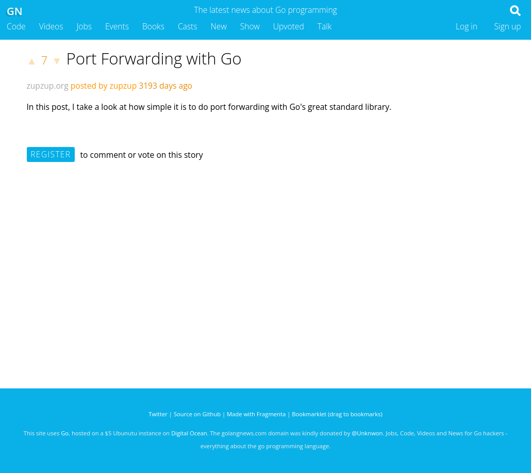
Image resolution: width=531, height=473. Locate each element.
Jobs (84, 26)
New (219, 26)
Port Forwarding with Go (153, 58)
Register (50, 154)
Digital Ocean (189, 433)
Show (250, 26)
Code (16, 26)
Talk (325, 26)
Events (117, 26)
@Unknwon (367, 433)
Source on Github (197, 414)
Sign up (507, 26)
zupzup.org (48, 85)
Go (65, 433)
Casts (187, 26)
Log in (466, 26)
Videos (51, 26)
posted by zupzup (104, 85)
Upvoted (288, 26)
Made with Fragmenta (256, 414)
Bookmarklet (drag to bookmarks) (337, 414)
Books (153, 26)
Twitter (158, 414)
